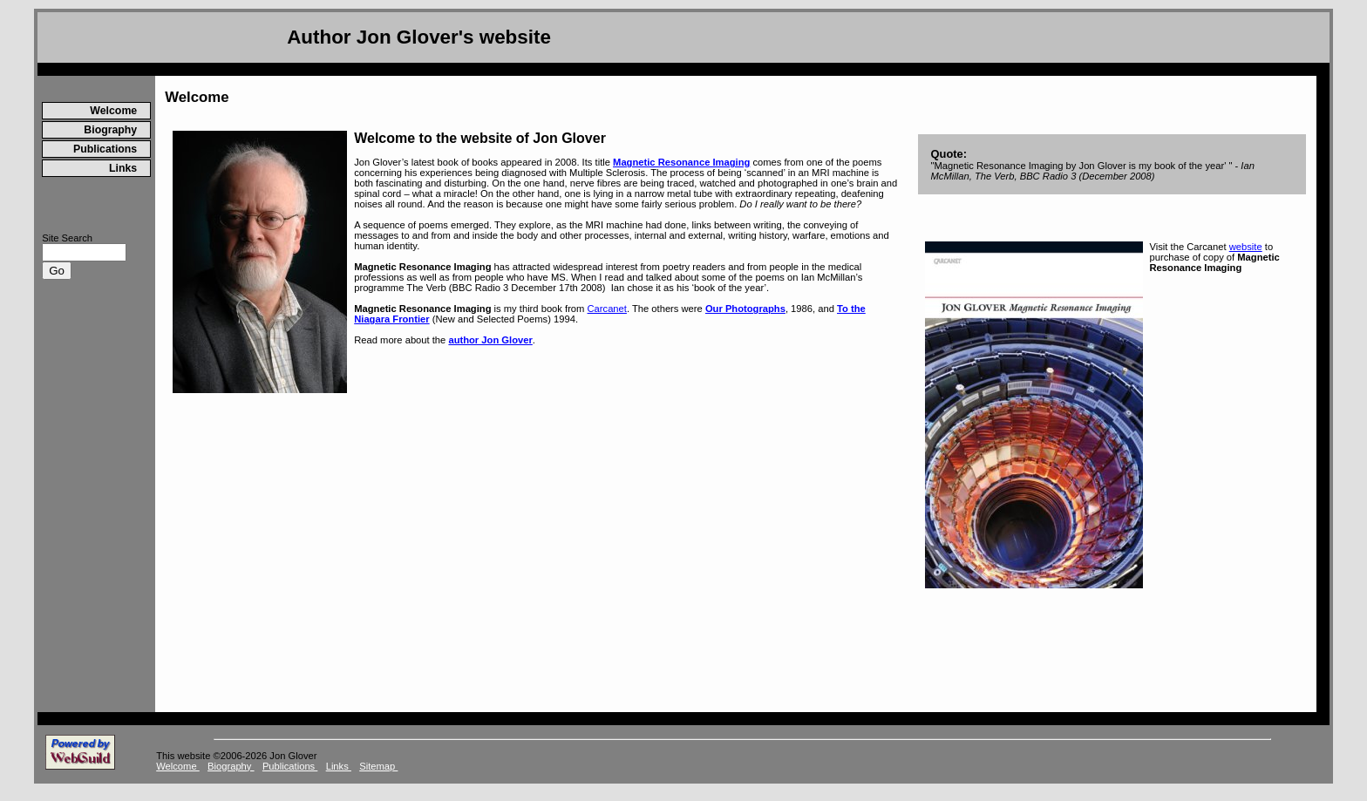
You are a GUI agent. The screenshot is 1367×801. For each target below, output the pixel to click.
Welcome (113, 111)
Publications (105, 149)
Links (123, 168)
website (1245, 246)
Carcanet (607, 308)
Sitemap (378, 766)
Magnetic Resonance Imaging (681, 162)
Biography (110, 130)
